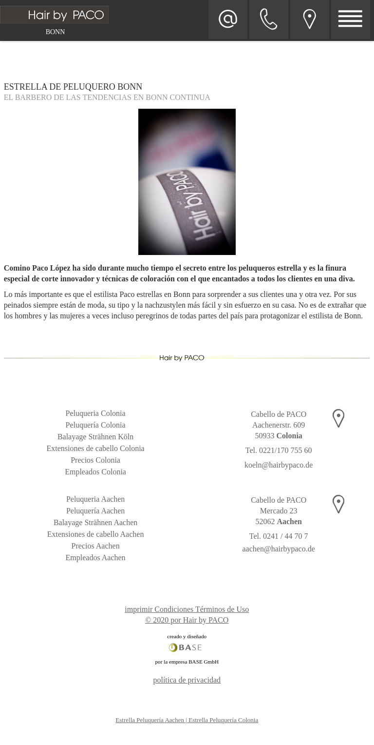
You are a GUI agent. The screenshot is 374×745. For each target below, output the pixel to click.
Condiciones (173, 609)
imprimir (138, 609)
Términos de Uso (222, 609)
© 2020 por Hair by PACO (186, 620)
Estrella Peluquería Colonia (223, 720)
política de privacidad (187, 680)
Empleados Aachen (96, 557)
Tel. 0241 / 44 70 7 (278, 536)
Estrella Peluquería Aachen (149, 720)
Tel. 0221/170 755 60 (278, 450)
